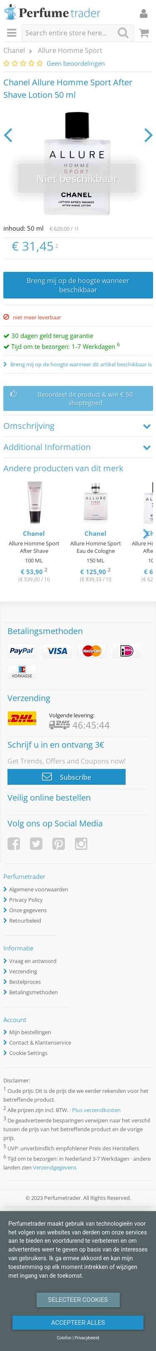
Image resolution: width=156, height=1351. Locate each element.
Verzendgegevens (55, 1167)
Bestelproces (25, 981)
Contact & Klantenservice (40, 1042)
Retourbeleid (25, 920)
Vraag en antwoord (33, 961)
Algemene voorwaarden (38, 889)
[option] (34, 533)
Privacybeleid (86, 1338)
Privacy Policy (26, 899)
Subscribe (66, 776)
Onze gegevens (28, 910)
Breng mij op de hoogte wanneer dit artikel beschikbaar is (80, 364)
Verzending (23, 971)
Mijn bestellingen (30, 1032)
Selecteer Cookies (78, 1300)
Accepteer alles (78, 1322)
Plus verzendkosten (96, 1110)
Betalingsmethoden (33, 992)
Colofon (64, 1338)
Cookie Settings (28, 1053)
